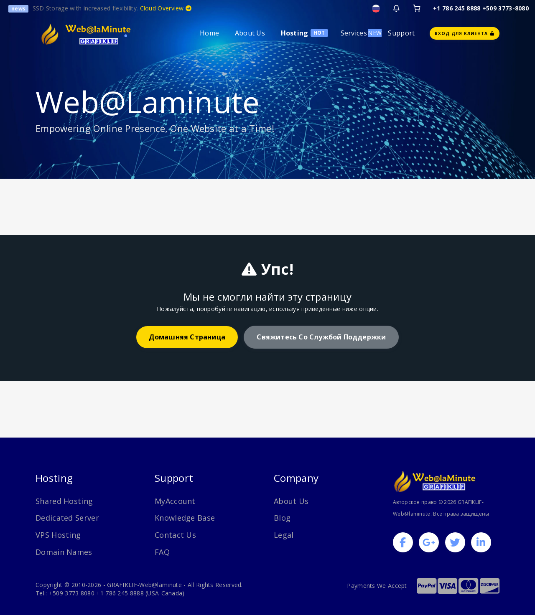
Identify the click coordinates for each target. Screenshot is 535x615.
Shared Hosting (64, 501)
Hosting (294, 33)
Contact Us (175, 535)
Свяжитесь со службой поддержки (321, 337)
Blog (282, 518)
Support (401, 33)
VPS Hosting (58, 535)
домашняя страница (187, 337)
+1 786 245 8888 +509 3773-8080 (481, 8)
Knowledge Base (185, 518)
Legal (284, 535)
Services (354, 33)
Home (209, 33)
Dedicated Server (67, 518)
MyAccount (175, 501)
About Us (250, 33)
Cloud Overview (166, 8)
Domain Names (64, 552)
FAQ (162, 552)
